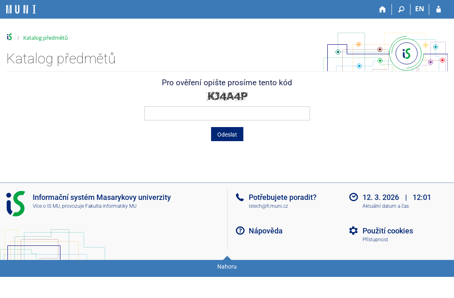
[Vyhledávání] (401, 9)
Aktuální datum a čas (386, 206)
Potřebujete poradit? (283, 197)
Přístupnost (375, 240)
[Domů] (382, 9)
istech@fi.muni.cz (268, 206)
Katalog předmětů (45, 37)
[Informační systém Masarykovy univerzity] (21, 9)
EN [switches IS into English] (419, 8)
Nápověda (266, 230)
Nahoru (227, 266)
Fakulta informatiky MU (111, 206)
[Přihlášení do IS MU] (438, 9)
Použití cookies (388, 230)
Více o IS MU (46, 206)
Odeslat (227, 134)
